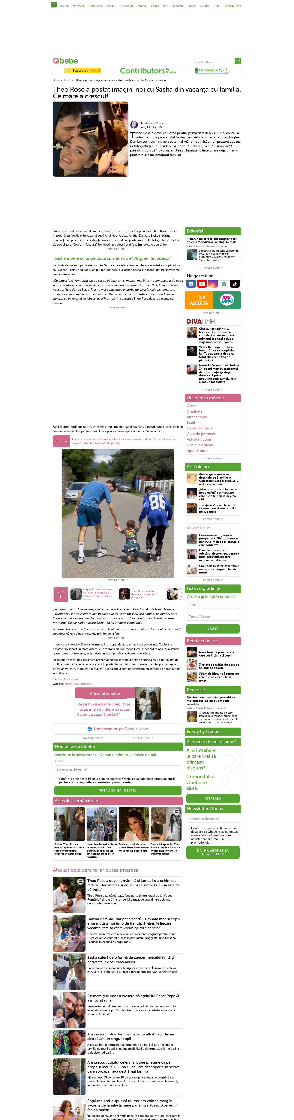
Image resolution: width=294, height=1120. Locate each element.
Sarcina (64, 6)
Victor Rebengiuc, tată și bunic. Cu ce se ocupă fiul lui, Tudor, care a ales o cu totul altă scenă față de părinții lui (217, 354)
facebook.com (71, 679)
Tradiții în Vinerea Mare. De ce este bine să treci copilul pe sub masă (217, 508)
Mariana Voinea (154, 123)
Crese (191, 406)
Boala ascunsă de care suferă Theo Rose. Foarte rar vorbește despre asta (134, 847)
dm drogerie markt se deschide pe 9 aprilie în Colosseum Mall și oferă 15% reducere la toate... (218, 479)
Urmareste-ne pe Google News (117, 729)
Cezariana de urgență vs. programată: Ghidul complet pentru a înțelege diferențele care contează (219, 540)
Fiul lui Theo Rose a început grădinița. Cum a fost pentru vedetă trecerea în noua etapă (69, 849)
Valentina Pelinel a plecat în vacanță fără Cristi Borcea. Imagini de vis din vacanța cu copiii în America (102, 850)
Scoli (191, 422)
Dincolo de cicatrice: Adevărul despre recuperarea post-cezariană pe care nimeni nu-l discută (219, 555)
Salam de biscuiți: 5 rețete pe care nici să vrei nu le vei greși (219, 677)
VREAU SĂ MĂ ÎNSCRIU (118, 790)
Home (56, 80)
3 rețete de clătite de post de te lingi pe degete (219, 666)
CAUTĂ (213, 629)
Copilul (110, 6)
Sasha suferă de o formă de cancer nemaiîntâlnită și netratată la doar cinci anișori (130, 959)
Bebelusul (95, 6)
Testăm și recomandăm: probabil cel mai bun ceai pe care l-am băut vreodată (211, 701)
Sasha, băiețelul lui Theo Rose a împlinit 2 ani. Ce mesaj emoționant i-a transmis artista (165, 849)
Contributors (232, 6)
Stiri (165, 6)
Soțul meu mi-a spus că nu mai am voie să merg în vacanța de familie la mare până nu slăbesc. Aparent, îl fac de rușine (132, 1105)
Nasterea (79, 6)
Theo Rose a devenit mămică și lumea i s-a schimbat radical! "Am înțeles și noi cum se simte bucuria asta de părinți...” (124, 441)
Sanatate (178, 6)
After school (197, 417)
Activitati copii (199, 439)
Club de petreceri (201, 434)
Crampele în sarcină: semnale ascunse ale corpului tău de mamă (219, 569)
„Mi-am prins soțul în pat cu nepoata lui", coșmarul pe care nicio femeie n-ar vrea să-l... (218, 494)
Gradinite (194, 411)
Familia (154, 6)
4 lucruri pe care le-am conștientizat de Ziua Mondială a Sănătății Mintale (212, 240)
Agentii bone (197, 451)
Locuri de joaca (200, 428)
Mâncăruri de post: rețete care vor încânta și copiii (216, 654)
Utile (216, 6)
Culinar (204, 6)
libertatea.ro (72, 684)
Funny (192, 6)
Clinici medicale (200, 445)
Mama (142, 6)
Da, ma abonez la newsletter (213, 852)
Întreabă (213, 798)
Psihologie (126, 6)
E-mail (60, 761)
